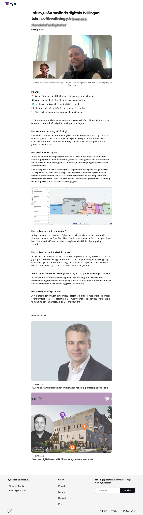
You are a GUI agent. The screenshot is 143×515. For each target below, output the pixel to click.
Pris (60, 503)
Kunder (62, 491)
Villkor (103, 510)
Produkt (62, 485)
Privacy (113, 510)
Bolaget (62, 497)
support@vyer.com (17, 490)
